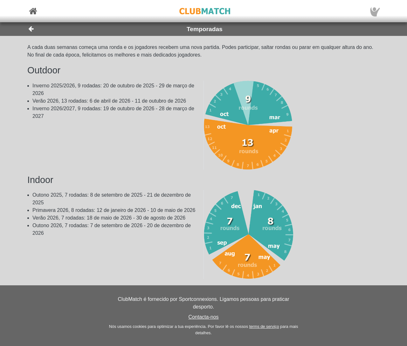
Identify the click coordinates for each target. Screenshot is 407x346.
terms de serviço (264, 326)
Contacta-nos (203, 317)
